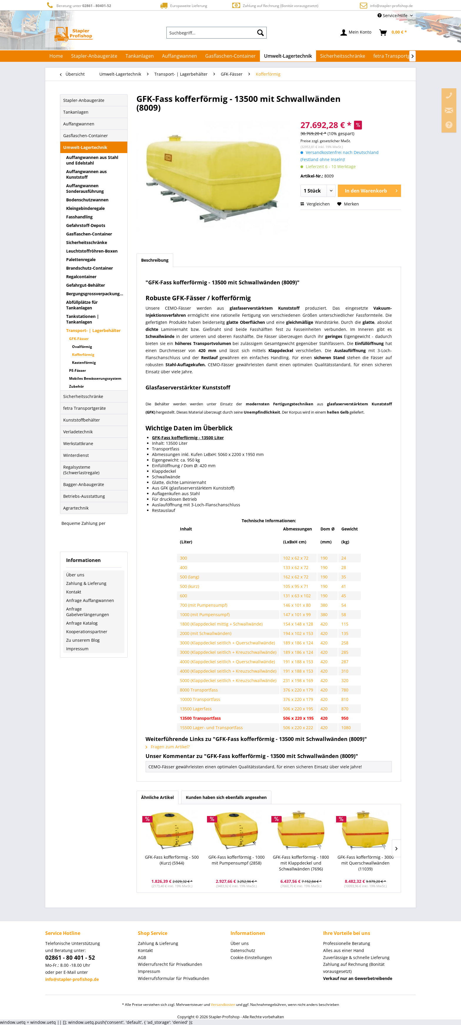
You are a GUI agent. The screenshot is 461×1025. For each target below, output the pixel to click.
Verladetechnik (78, 431)
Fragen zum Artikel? (168, 746)
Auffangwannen (78, 124)
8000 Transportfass (199, 690)
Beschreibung (154, 260)
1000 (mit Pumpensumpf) (205, 614)
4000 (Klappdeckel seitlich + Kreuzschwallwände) (228, 671)
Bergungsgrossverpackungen (95, 293)
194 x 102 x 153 (298, 633)
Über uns (75, 575)
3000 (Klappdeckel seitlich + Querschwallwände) (227, 643)
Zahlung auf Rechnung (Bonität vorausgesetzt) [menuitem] (354, 967)
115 (344, 624)
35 (343, 577)
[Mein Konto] (356, 33)
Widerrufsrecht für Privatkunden (170, 964)
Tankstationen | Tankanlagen (82, 319)
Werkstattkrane (78, 443)
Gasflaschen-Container (85, 135)
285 (344, 652)
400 (183, 567)
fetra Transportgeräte (84, 408)
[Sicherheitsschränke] (342, 56)
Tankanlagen (75, 112)
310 (344, 671)
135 (344, 633)
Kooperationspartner (86, 631)
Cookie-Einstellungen (251, 957)
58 (343, 614)
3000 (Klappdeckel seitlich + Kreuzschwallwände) (228, 652)
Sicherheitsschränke (86, 242)
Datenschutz (242, 950)
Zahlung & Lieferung (86, 583)
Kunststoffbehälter (81, 420)
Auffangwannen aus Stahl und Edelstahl (92, 160)
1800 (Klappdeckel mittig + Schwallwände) (221, 624)
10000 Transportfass (200, 699)
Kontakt (73, 592)
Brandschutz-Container (89, 268)
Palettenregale (81, 259)
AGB (142, 957)
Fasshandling (79, 217)
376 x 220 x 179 (298, 690)
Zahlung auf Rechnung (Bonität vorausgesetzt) (275, 5)
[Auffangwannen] (179, 56)
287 (344, 661)
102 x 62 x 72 (295, 558)
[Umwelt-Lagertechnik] (288, 56)
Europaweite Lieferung (183, 5)
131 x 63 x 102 (297, 595)
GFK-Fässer (78, 338)
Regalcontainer (81, 276)
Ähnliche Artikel (157, 797)
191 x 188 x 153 (298, 661)
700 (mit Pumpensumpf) (203, 605)
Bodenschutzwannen (87, 200)
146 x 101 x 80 (297, 605)
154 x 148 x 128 (298, 624)
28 (343, 567)
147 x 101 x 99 (297, 614)
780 (344, 690)
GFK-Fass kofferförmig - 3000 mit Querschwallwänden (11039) (366, 863)
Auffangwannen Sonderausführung (85, 188)
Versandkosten (223, 1004)
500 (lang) (190, 577)
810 (344, 699)
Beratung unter (78, 5)
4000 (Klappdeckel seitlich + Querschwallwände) (227, 661)
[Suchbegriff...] (216, 33)
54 (343, 605)
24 (343, 558)
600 (183, 595)
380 (324, 605)
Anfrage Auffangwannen (90, 600)
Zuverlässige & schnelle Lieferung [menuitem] (356, 957)
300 (183, 558)
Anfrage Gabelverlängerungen (87, 611)
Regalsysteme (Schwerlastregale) (81, 469)
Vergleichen (315, 204)
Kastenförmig (84, 362)
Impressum (77, 648)
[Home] (56, 56)
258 (344, 643)
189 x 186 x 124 (298, 643)
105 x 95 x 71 (295, 586)
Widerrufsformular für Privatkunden (173, 978)
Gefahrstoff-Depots (85, 225)
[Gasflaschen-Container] (230, 56)
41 (343, 586)
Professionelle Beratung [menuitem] (346, 943)
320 (344, 680)
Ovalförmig (82, 346)
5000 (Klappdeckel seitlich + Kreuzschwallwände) (228, 680)
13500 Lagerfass (196, 708)
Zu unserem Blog (83, 640)
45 (343, 595)
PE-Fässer (77, 370)
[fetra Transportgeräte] (397, 56)
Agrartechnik (75, 508)
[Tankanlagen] (139, 56)
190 (324, 558)
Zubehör (76, 386)
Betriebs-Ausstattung (84, 496)
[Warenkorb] (393, 33)
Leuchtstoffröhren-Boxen (92, 251)
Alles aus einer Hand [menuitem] (343, 950)
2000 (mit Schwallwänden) (205, 633)
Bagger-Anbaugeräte (83, 484)
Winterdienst (76, 455)
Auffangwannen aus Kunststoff (86, 174)
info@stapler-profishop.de (391, 5)
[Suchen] (260, 33)
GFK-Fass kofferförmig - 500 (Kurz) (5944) (172, 860)
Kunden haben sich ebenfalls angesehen (226, 797)
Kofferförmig (83, 354)
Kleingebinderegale (85, 208)
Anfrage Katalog (82, 623)
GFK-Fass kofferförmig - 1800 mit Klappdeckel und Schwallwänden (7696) (301, 863)
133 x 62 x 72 (295, 567)
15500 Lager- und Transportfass (211, 727)
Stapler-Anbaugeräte (83, 100)
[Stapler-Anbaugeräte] (94, 56)
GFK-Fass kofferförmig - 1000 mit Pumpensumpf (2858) (236, 860)
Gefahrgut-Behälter (85, 285)
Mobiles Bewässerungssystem (95, 378)
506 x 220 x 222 (298, 727)
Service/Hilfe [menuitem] (393, 15)
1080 (346, 727)
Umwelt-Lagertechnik (85, 147)
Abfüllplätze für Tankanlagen (82, 305)
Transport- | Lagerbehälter (93, 330)
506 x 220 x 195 (298, 708)
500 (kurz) (189, 586)
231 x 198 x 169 (298, 680)
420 (324, 624)
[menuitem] (216, 33)
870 (344, 708)
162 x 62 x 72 (295, 577)
